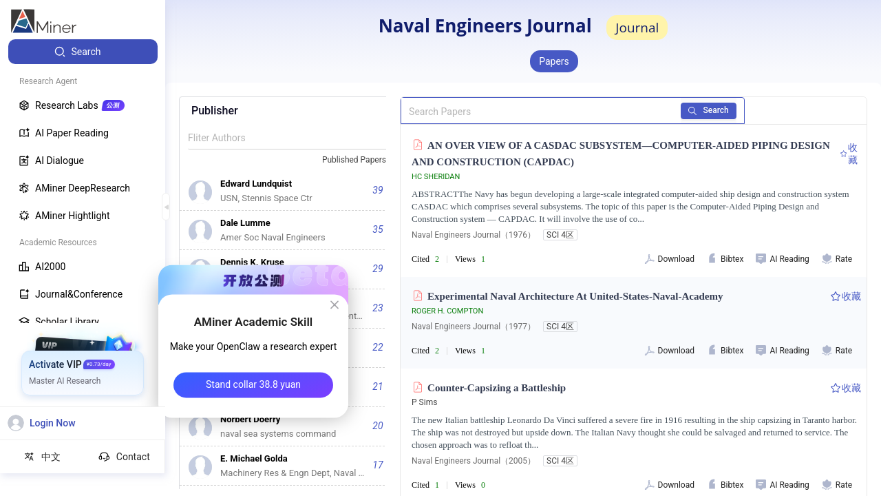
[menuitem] (83, 51)
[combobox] (360, 160)
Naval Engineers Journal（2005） (473, 461)
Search (708, 110)
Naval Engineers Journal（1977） (473, 326)
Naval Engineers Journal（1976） (473, 235)
